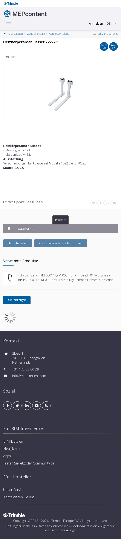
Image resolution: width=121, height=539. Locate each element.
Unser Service (13, 489)
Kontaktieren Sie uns (19, 497)
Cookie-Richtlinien (84, 526)
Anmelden (96, 23)
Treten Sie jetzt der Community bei (29, 463)
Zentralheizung (36, 34)
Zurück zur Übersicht (105, 34)
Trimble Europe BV (65, 520)
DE (108, 23)
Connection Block (59, 34)
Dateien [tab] (60, 219)
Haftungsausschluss (20, 526)
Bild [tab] (10, 57)
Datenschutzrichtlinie (53, 526)
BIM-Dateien (15, 34)
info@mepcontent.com (29, 375)
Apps (7, 456)
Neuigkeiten (12, 448)
